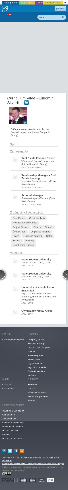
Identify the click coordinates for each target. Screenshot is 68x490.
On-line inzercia (9, 388)
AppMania (26, 2)
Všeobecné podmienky (13, 411)
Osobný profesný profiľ (13, 339)
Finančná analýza (32, 236)
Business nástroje (36, 343)
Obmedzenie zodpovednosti (9, 416)
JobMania (42, 2)
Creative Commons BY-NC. (14, 470)
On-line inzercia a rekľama (36, 373)
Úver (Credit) (19, 231)
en (56, 2)
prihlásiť (60, 8)
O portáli (6, 384)
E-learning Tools (35, 355)
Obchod (31, 388)
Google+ (60, 463)
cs (60, 2)
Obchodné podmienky (13, 422)
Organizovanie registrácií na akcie (37, 365)
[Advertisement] (34, 58)
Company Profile (36, 339)
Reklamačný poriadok (12, 426)
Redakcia (32, 384)
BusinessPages (53, 2)
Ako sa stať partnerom (38, 396)
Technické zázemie (37, 392)
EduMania (34, 2)
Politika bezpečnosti (12, 438)
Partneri (31, 400)
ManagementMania (14, 2)
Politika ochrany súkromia (10, 432)
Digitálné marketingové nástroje (39, 349)
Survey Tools (34, 359)
